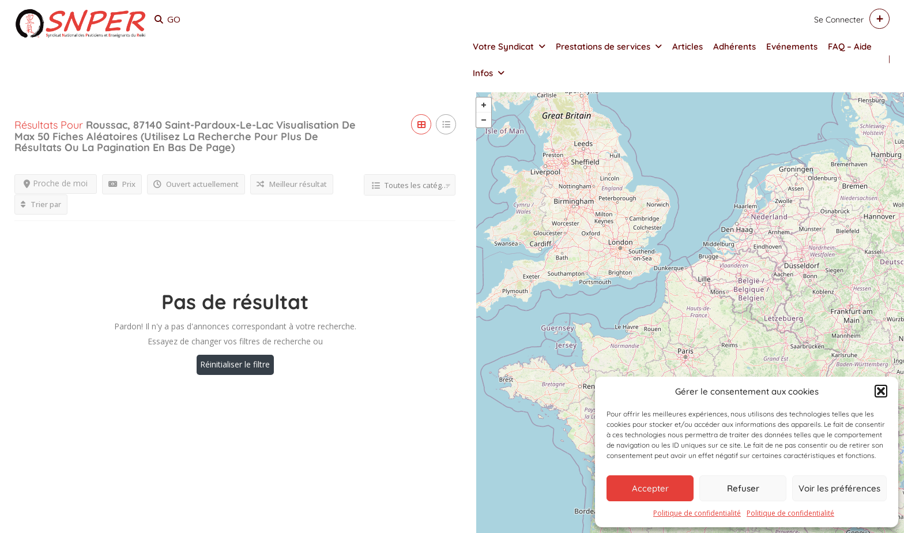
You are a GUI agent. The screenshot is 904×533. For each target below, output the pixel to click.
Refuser (743, 488)
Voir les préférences (839, 488)
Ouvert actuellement (196, 185)
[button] (881, 391)
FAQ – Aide (850, 46)
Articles (687, 46)
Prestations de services (603, 46)
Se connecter (839, 19)
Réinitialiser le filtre (235, 365)
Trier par (41, 205)
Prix (121, 185)
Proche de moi (56, 184)
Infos (483, 72)
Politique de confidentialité (697, 513)
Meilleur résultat (292, 185)
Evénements (792, 46)
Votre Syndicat (503, 46)
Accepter (650, 488)
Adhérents (734, 46)
